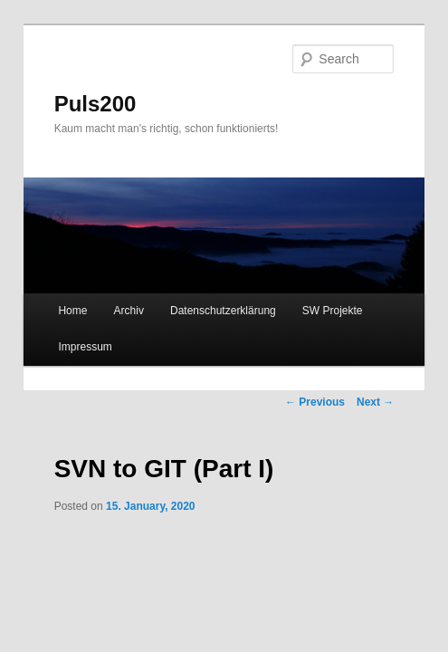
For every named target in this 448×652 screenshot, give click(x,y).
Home (72, 310)
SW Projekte (332, 310)
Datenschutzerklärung (223, 310)
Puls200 (95, 103)
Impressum (84, 346)
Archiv (129, 310)
